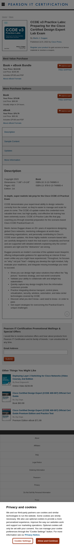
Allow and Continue (47, 541)
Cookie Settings (23, 541)
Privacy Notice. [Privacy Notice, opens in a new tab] (32, 535)
